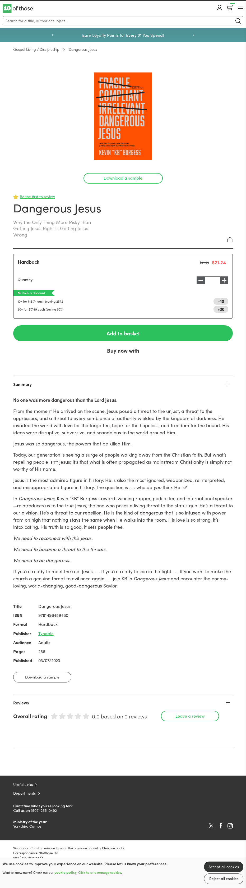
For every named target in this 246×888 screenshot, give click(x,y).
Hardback (28, 261)
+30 (221, 309)
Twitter (211, 825)
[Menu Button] (240, 8)
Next (193, 35)
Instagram (230, 825)
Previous (52, 35)
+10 (221, 301)
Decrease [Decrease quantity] (199, 280)
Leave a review (190, 716)
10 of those (18, 8)
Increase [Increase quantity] (225, 280)
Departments (24, 793)
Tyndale (46, 633)
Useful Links (23, 784)
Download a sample (123, 178)
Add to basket (123, 333)
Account (219, 7)
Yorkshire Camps (27, 826)
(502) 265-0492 (44, 810)
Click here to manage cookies (99, 872)
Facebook (221, 825)
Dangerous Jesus (83, 49)
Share (230, 239)
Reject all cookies (223, 878)
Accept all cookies (223, 866)
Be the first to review (37, 196)
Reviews (21, 702)
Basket (231, 6)
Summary (22, 384)
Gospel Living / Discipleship (36, 49)
